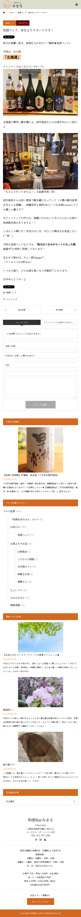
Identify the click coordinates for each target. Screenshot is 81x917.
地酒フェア (9, 23)
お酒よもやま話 (18, 543)
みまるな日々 (17, 598)
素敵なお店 (23, 574)
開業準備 (15, 605)
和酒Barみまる (40, 819)
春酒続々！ (8, 709)
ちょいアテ (16, 590)
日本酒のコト (24, 566)
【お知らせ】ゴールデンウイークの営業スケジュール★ (31, 654)
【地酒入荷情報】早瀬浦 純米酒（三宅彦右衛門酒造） (31, 475)
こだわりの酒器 (25, 559)
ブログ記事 (9, 511)
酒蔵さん (22, 581)
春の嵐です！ (10, 764)
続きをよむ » (65, 491)
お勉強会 (22, 551)
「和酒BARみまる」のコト (24, 519)
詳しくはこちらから (40, 901)
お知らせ (15, 527)
